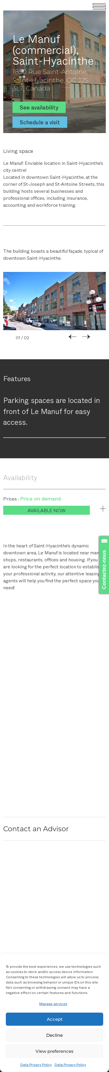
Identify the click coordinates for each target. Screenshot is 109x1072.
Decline (54, 1035)
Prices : (11, 498)
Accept (54, 1019)
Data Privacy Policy (36, 1064)
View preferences (54, 1051)
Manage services (53, 1003)
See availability (39, 107)
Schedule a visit (40, 122)
